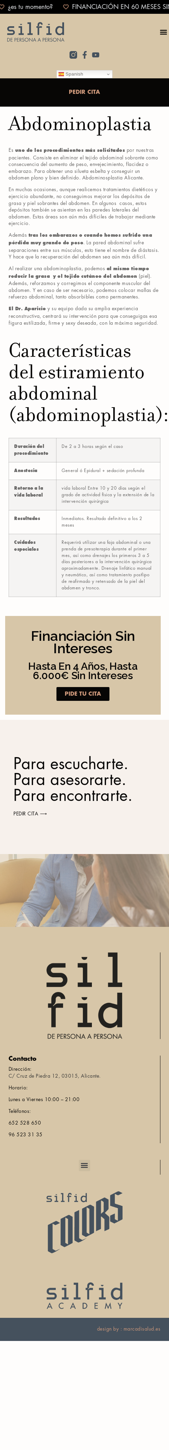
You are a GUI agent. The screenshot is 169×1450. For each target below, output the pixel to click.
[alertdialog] (84, 7)
